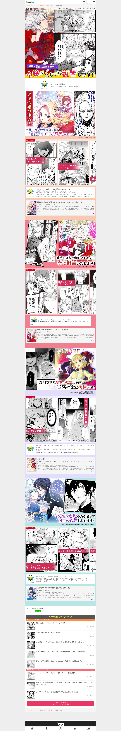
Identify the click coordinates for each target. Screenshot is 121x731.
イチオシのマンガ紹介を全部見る (60, 703)
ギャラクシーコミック (32, 5)
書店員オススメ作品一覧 (46, 5)
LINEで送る (38, 611)
